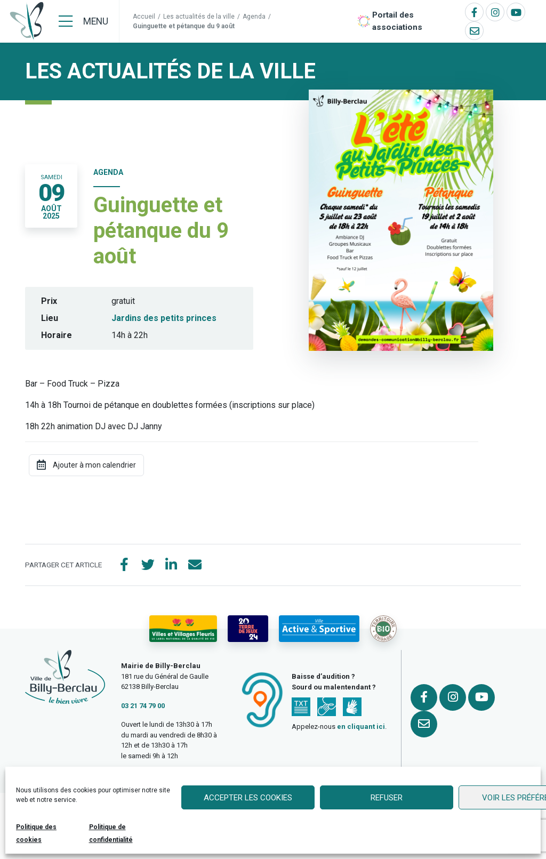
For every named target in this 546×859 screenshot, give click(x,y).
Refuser (387, 797)
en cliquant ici (361, 726)
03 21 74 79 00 (143, 706)
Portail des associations (397, 21)
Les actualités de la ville (199, 16)
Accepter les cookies (248, 797)
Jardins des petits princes (163, 318)
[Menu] (83, 21)
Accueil (144, 16)
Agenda (254, 16)
